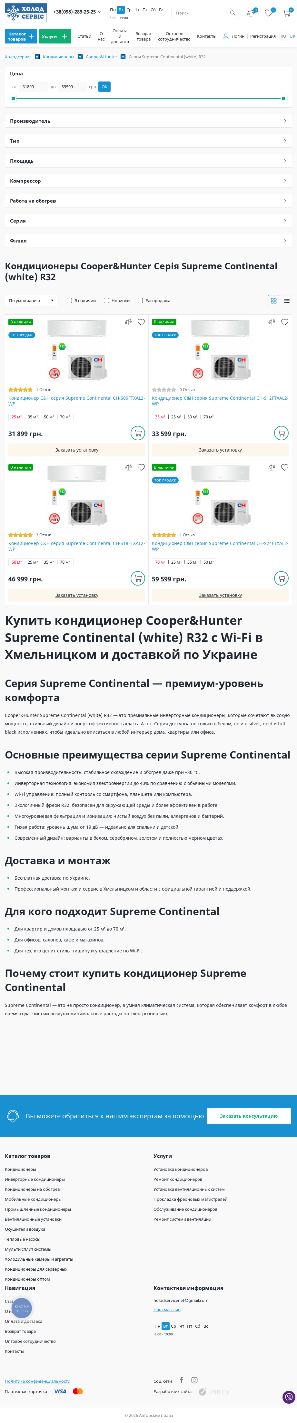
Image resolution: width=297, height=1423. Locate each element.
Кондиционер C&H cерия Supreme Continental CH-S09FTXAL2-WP (76, 401)
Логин (238, 36)
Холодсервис (18, 56)
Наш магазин (167, 1310)
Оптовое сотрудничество (174, 36)
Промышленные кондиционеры (38, 1209)
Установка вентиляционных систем (189, 1189)
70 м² (65, 417)
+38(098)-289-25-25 (74, 12)
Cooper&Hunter (101, 56)
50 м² (49, 417)
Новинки (121, 300)
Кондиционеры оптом (27, 1279)
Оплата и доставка (120, 36)
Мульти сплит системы (28, 1249)
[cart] (286, 13)
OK (104, 87)
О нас (101, 36)
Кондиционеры (58, 56)
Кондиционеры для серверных (36, 1269)
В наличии (85, 300)
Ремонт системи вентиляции (182, 1219)
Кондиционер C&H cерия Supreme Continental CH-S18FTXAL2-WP (76, 546)
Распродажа (157, 300)
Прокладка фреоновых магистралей (190, 1199)
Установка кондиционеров (180, 1169)
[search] (233, 13)
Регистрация (263, 36)
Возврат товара (143, 36)
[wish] (141, 322)
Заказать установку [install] (76, 450)
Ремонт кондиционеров (177, 1179)
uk (292, 36)
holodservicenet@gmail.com (180, 1300)
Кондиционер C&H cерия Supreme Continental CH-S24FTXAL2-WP (220, 546)
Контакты (206, 36)
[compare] (128, 322)
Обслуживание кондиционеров (185, 1209)
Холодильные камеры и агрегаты (39, 1259)
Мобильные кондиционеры (33, 1199)
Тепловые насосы (22, 1239)
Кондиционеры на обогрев (32, 1189)
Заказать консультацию (249, 1116)
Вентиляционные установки (33, 1219)
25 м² (17, 417)
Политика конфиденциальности (37, 1381)
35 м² (33, 417)
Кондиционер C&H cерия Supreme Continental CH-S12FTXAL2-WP (220, 401)
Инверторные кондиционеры (35, 1179)
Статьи (84, 36)
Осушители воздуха (25, 1229)
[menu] (21, 36)
